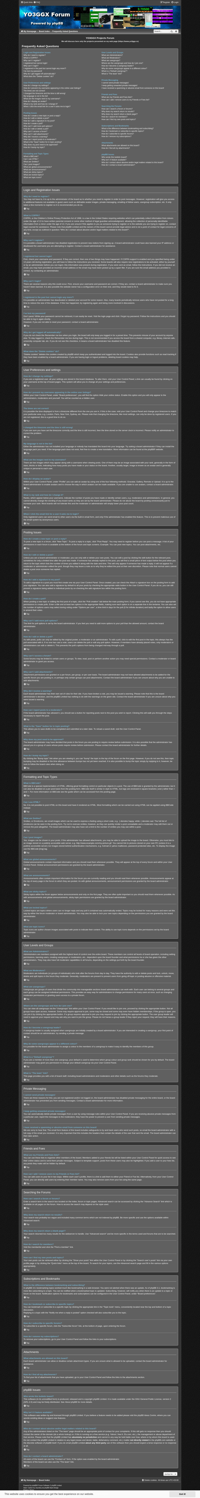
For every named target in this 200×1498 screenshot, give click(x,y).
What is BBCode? (31, 156)
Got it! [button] (182, 1494)
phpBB (151, 449)
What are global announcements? (38, 167)
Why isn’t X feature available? (114, 160)
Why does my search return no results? (118, 111)
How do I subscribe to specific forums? (118, 134)
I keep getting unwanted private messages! (120, 85)
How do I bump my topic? (34, 147)
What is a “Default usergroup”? (114, 71)
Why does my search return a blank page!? (120, 114)
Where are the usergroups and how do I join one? (122, 63)
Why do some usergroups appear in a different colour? (124, 68)
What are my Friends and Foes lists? (117, 97)
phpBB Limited (100, 1399)
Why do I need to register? (35, 55)
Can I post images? (32, 164)
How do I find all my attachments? (116, 148)
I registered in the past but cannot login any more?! (45, 68)
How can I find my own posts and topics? (119, 119)
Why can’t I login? (31, 66)
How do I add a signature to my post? (39, 121)
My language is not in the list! (36, 96)
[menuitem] (36, 2)
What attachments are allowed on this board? (121, 145)
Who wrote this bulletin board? (114, 157)
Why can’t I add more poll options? (38, 126)
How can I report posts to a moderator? (40, 139)
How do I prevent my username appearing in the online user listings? (52, 88)
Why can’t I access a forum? (35, 131)
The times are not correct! (34, 91)
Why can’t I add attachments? (36, 134)
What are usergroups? (111, 60)
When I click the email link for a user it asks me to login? (47, 106)
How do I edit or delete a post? (36, 118)
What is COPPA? (31, 58)
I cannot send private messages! (115, 83)
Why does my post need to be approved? (41, 145)
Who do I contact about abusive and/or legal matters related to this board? (133, 162)
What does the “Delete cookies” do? (39, 76)
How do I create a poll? (33, 123)
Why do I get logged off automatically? (40, 74)
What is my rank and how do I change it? (41, 104)
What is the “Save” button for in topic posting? (43, 142)
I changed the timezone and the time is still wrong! (44, 93)
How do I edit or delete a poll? (36, 129)
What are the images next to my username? (42, 99)
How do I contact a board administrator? (118, 165)
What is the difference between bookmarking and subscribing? (128, 128)
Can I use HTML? (31, 159)
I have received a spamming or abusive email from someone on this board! (133, 88)
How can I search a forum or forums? (117, 109)
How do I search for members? (114, 117)
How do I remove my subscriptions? (117, 136)
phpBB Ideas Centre (147, 1415)
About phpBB (71, 1402)
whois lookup (65, 1434)
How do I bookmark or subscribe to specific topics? (123, 131)
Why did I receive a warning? (36, 137)
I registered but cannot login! (36, 63)
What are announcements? (35, 170)
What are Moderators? (111, 58)
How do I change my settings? (36, 85)
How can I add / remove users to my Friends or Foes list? (126, 100)
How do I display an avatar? (35, 101)
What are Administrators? (112, 55)
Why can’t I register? (32, 60)
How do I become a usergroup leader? (118, 66)
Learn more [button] (101, 1494)
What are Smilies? (31, 162)
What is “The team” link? (112, 74)
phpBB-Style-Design (51, 1488)
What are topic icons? (33, 177)
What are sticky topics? (33, 172)
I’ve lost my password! (33, 71)
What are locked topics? (34, 175)
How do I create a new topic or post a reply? (42, 116)
